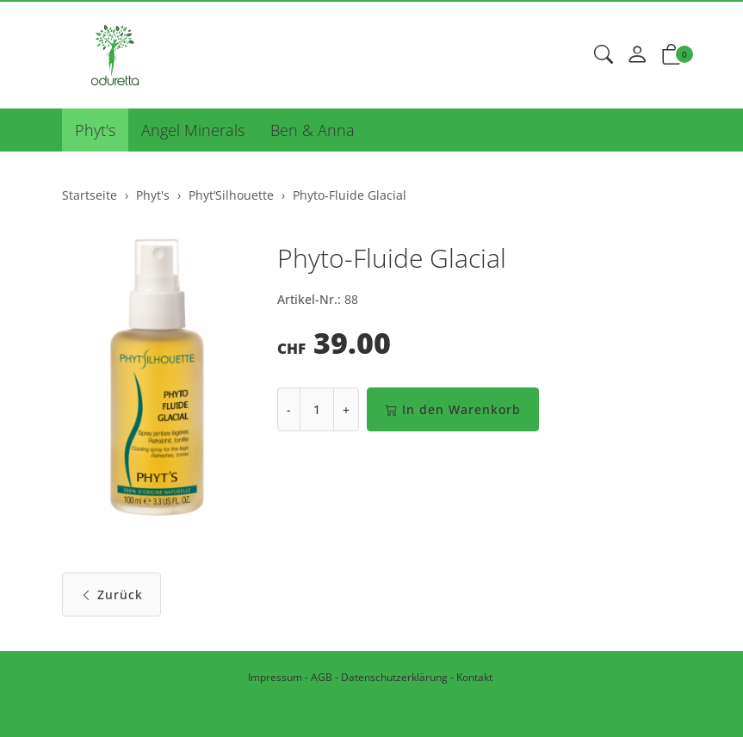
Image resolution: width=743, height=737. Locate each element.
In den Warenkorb (453, 409)
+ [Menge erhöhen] (346, 409)
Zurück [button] (111, 594)
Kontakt (474, 677)
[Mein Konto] (637, 55)
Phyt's (95, 130)
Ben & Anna (312, 130)
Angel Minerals (193, 130)
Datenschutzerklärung (394, 677)
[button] (603, 55)
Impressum (275, 677)
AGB (321, 677)
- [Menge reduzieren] (289, 409)
